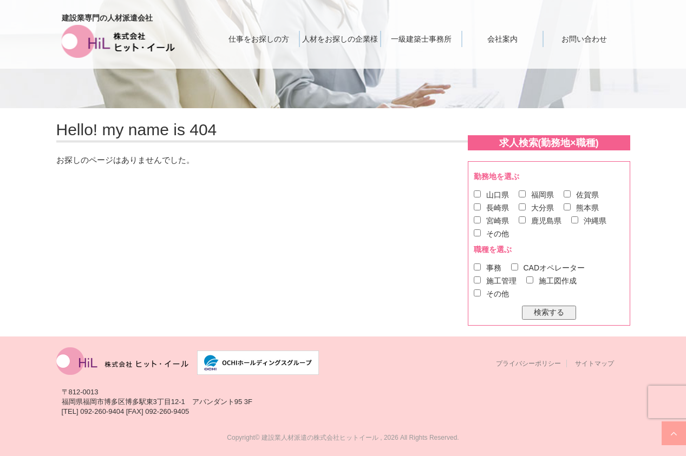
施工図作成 (558, 280)
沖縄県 (595, 220)
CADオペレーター (554, 267)
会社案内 (502, 39)
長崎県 (497, 207)
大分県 (542, 207)
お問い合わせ (584, 39)
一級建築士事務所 (421, 39)
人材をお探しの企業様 (340, 39)
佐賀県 (587, 194)
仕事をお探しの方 (258, 39)
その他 (497, 233)
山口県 (497, 194)
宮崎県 (497, 220)
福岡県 (542, 194)
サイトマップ (594, 363)
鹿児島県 (546, 220)
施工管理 (501, 280)
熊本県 (587, 207)
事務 (493, 267)
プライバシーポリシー (528, 363)
